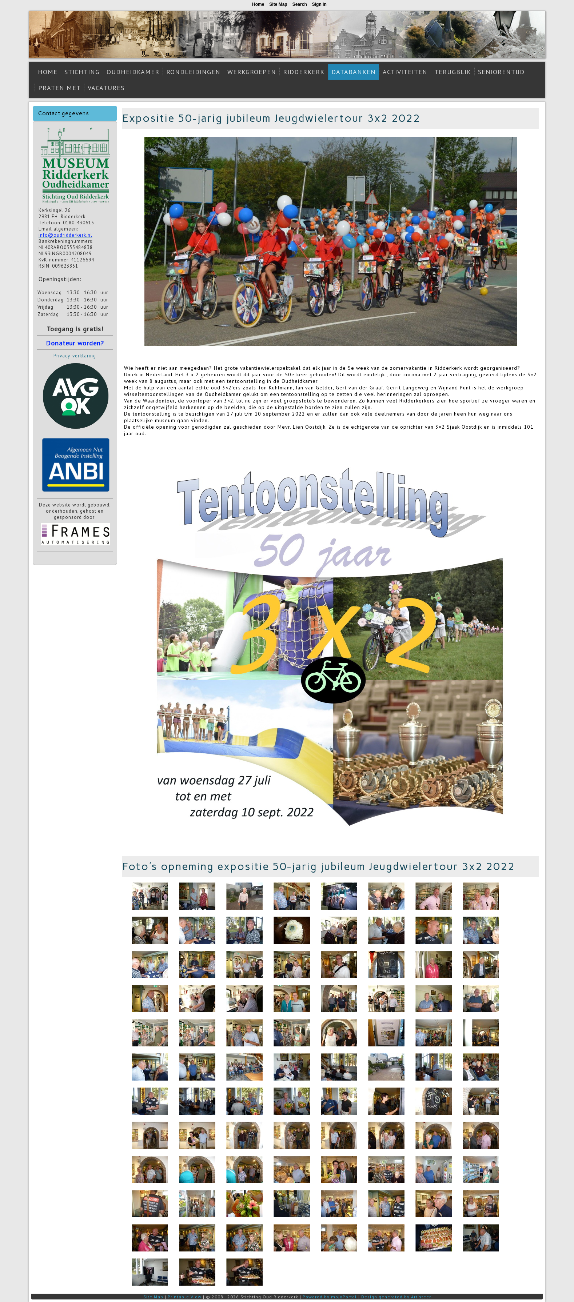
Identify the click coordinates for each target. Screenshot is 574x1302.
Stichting (82, 72)
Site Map (153, 1296)
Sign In (319, 4)
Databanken (353, 72)
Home (47, 72)
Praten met (59, 88)
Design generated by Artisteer (396, 1296)
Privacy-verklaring (74, 356)
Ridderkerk (303, 72)
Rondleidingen (193, 72)
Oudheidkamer (133, 72)
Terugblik (452, 72)
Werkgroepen (251, 72)
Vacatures (106, 88)
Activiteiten (405, 72)
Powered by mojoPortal (330, 1296)
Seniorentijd (501, 72)
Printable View (185, 1296)
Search (299, 4)
